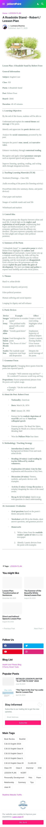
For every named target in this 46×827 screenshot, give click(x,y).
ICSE (40, 768)
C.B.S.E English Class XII (14, 763)
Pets (30, 777)
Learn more (16, 817)
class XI (7, 787)
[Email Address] (23, 717)
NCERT (23, 773)
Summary (22, 782)
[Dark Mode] (38, 4)
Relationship (9, 782)
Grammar (29, 768)
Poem (38, 777)
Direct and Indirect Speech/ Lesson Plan (11, 617)
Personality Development (14, 777)
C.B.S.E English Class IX (13, 749)
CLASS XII (32, 763)
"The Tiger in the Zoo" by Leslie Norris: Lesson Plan (29, 691)
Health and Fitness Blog (11, 664)
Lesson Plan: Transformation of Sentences (10, 593)
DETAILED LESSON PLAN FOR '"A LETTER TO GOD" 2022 (29, 680)
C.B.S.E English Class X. (13, 758)
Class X (19, 768)
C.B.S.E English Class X (13, 753)
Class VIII (8, 768)
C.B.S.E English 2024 (12, 744)
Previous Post (9, 628)
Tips (32, 782)
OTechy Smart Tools (10, 667)
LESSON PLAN (15, 13)
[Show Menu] (3, 4)
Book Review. (9, 739)
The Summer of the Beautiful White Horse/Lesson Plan (32, 593)
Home (4, 13)
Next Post (38, 628)
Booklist (22, 739)
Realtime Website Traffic (12, 795)
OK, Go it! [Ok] (23, 822)
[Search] (42, 4)
